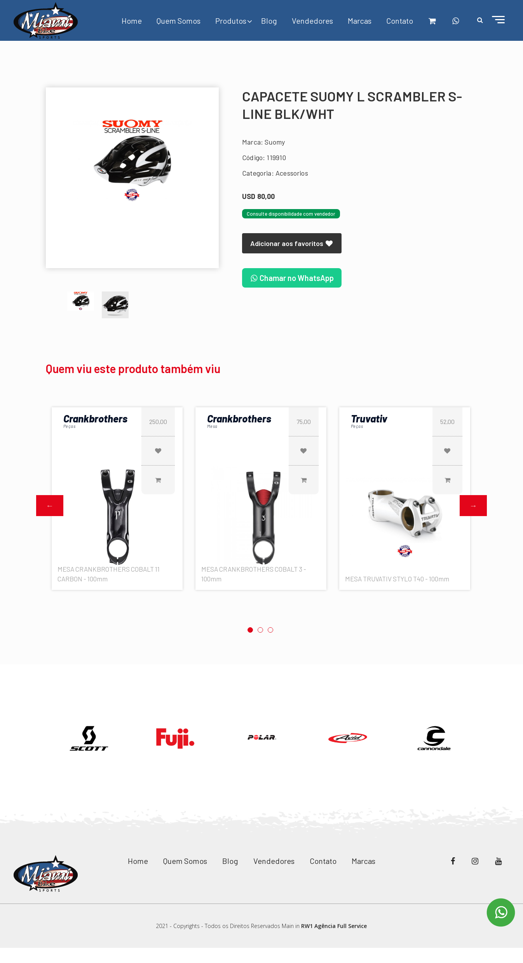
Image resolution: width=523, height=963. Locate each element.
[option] (132, 160)
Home (132, 20)
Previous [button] (49, 505)
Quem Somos (178, 20)
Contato (399, 20)
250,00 (158, 421)
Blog (269, 20)
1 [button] (250, 630)
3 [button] (270, 630)
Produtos (230, 20)
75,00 (303, 421)
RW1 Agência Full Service (334, 926)
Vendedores (312, 20)
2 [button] (260, 630)
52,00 (447, 421)
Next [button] (473, 505)
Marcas (359, 20)
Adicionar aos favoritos (291, 243)
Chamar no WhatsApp (292, 278)
